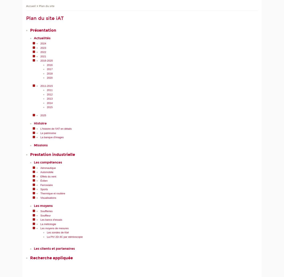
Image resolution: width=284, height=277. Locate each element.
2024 (43, 43)
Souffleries (46, 211)
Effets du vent (48, 176)
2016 (50, 65)
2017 (50, 69)
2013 (50, 98)
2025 (43, 115)
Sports (44, 189)
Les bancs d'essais (51, 219)
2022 (43, 52)
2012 (50, 94)
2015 (50, 107)
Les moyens (43, 206)
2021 (43, 56)
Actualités (42, 38)
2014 (50, 103)
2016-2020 (46, 60)
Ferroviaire (46, 185)
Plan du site (46, 6)
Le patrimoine (48, 133)
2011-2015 (46, 85)
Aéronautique (48, 167)
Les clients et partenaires (54, 249)
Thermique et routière (52, 193)
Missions (41, 145)
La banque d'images (52, 137)
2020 (50, 77)
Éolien (44, 180)
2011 (50, 90)
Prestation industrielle (52, 154)
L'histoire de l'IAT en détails (56, 128)
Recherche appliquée (51, 257)
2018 (50, 73)
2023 (43, 47)
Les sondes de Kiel (58, 232)
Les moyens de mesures (54, 228)
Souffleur (45, 215)
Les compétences (48, 162)
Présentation (43, 30)
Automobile (46, 172)
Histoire (40, 123)
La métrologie (48, 224)
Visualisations (48, 197)
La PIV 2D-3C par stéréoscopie (65, 236)
